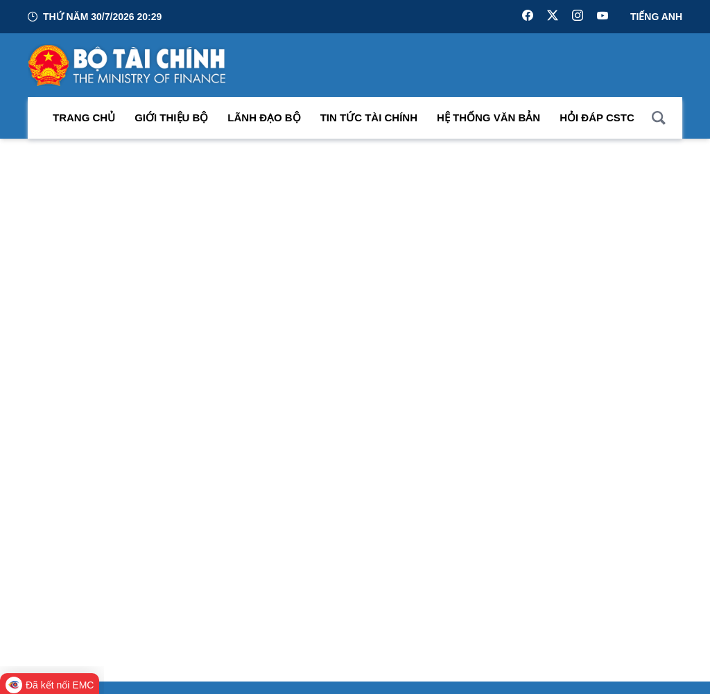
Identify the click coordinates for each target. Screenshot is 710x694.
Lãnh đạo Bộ (263, 117)
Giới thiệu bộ (171, 117)
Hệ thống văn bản (488, 117)
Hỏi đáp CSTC (597, 117)
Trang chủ (84, 117)
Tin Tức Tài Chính (368, 117)
